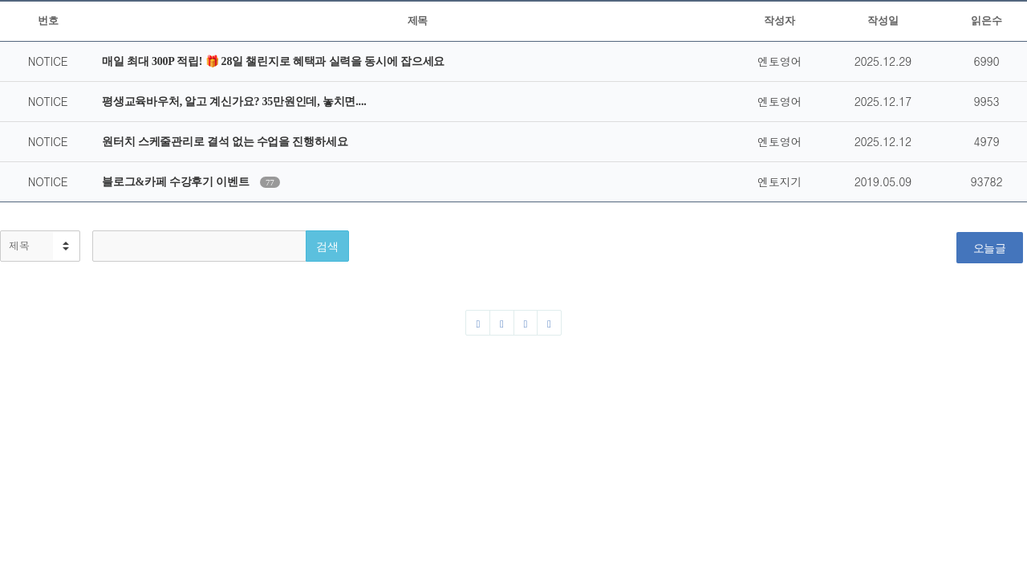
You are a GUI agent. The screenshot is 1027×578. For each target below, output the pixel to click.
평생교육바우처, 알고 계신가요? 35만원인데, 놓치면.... (234, 102)
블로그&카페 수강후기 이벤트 (177, 182)
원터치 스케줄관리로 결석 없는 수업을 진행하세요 (224, 142)
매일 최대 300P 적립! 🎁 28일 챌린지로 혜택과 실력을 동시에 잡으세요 (273, 61)
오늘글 (989, 247)
